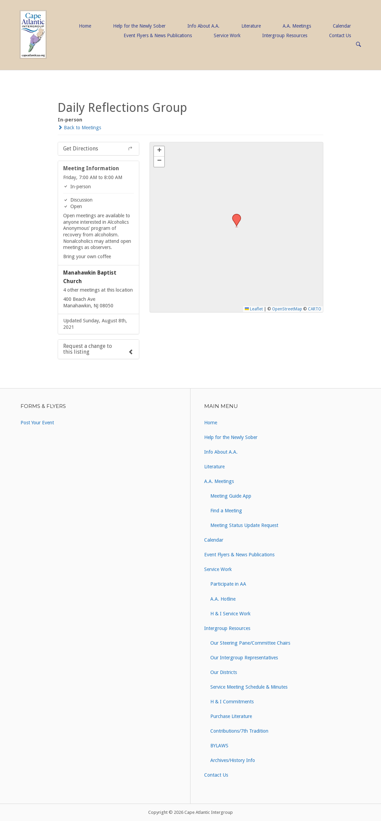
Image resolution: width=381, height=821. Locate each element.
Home (85, 26)
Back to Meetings (79, 127)
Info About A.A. (203, 26)
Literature (251, 26)
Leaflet (254, 309)
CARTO (314, 309)
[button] (234, 216)
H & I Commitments (232, 701)
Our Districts (223, 672)
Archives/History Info (232, 760)
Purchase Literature (231, 716)
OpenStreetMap (287, 309)
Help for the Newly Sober (139, 26)
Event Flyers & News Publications (158, 35)
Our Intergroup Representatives (244, 657)
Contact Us (340, 35)
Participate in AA (228, 584)
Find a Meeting (226, 510)
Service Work (227, 35)
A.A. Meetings (297, 26)
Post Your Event (37, 422)
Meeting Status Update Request (244, 525)
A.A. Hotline (223, 599)
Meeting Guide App (230, 496)
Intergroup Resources (284, 35)
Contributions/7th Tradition (239, 731)
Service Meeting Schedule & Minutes (248, 687)
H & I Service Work (230, 613)
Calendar (342, 26)
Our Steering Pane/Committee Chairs (250, 643)
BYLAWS (219, 745)
